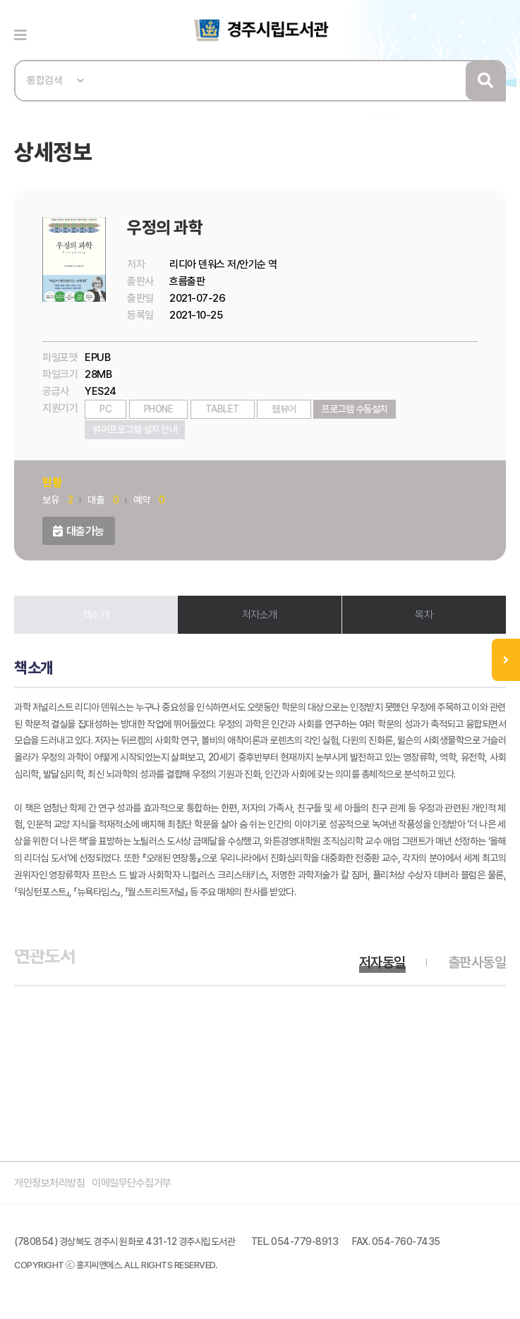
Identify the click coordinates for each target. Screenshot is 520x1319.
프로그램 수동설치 (354, 409)
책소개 (96, 614)
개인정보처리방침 (49, 1183)
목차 (424, 614)
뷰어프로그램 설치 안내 (134, 429)
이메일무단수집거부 (131, 1183)
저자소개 (259, 614)
